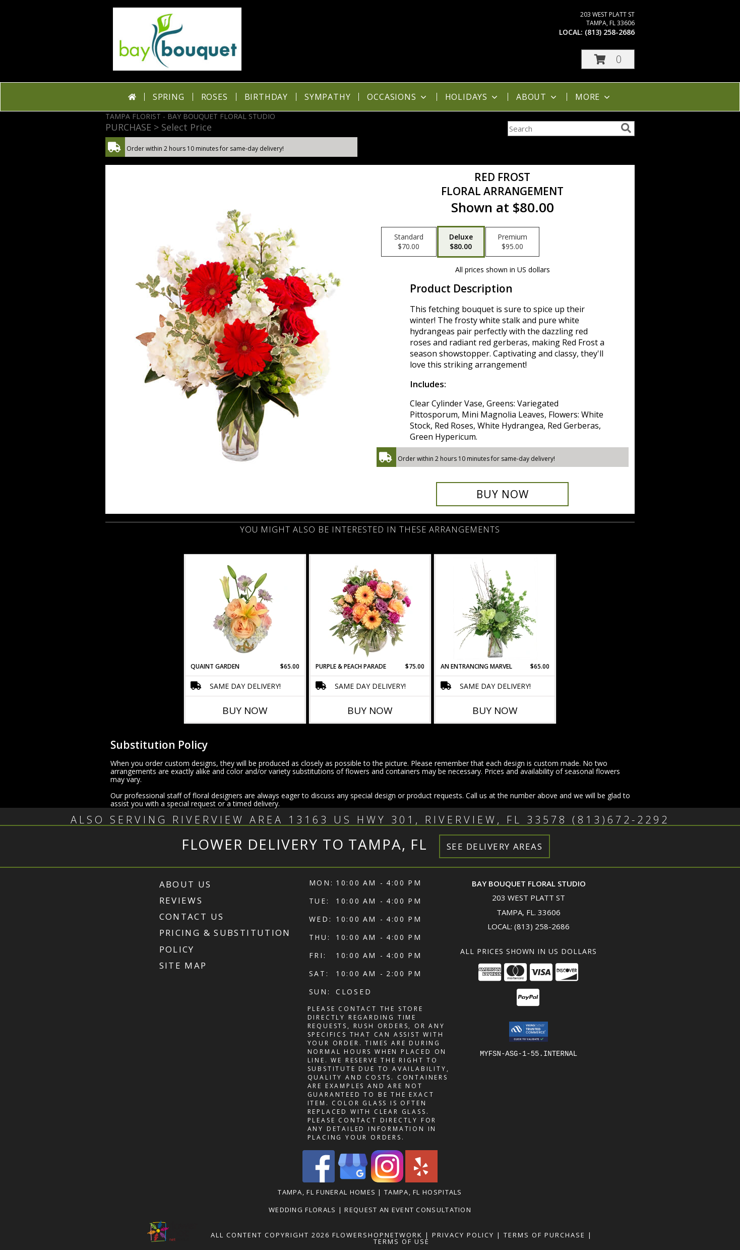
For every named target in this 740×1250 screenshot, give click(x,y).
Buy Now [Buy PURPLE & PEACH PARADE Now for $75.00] (370, 710)
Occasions (397, 96)
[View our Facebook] (318, 1179)
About (537, 96)
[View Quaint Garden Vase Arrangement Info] (245, 609)
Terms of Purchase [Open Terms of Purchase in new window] (544, 1234)
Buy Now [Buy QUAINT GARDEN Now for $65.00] (245, 710)
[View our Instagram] (387, 1179)
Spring (168, 96)
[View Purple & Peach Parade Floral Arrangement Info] (370, 609)
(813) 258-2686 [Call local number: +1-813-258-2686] (610, 32)
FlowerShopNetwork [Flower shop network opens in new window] (377, 1234)
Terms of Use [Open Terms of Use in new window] (401, 1241)
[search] (626, 128)
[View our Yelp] (421, 1179)
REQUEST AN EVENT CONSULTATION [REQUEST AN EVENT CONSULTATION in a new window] (407, 1209)
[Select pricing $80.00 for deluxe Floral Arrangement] (461, 242)
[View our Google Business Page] (353, 1179)
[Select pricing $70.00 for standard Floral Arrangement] (409, 242)
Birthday (266, 96)
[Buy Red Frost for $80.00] (502, 494)
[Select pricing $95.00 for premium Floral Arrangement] (512, 242)
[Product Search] (562, 129)
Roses (214, 96)
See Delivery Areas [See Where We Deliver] (495, 846)
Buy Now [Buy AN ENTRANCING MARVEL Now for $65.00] (495, 710)
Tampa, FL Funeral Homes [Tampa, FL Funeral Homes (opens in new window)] (327, 1192)
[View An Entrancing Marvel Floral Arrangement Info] (495, 609)
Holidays (472, 96)
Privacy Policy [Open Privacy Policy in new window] (463, 1234)
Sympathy (327, 96)
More (593, 96)
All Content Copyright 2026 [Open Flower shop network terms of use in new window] (270, 1234)
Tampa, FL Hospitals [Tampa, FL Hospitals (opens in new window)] (423, 1192)
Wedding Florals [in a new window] (303, 1209)
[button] (608, 59)
